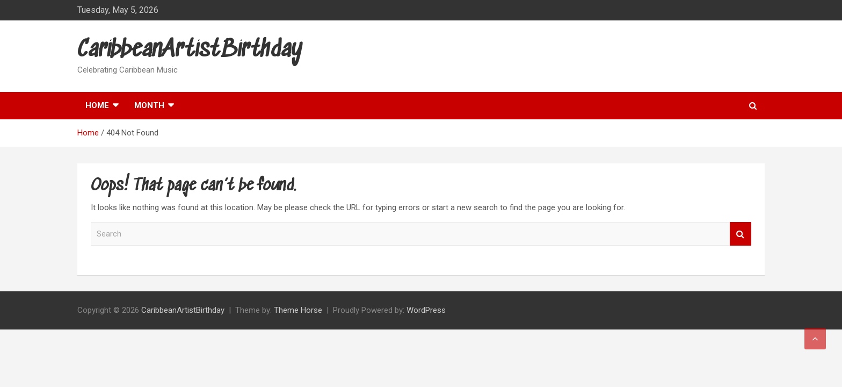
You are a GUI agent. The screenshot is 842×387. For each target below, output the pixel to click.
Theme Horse (298, 310)
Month (149, 105)
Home (97, 105)
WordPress (426, 310)
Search (740, 234)
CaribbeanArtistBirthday (189, 50)
